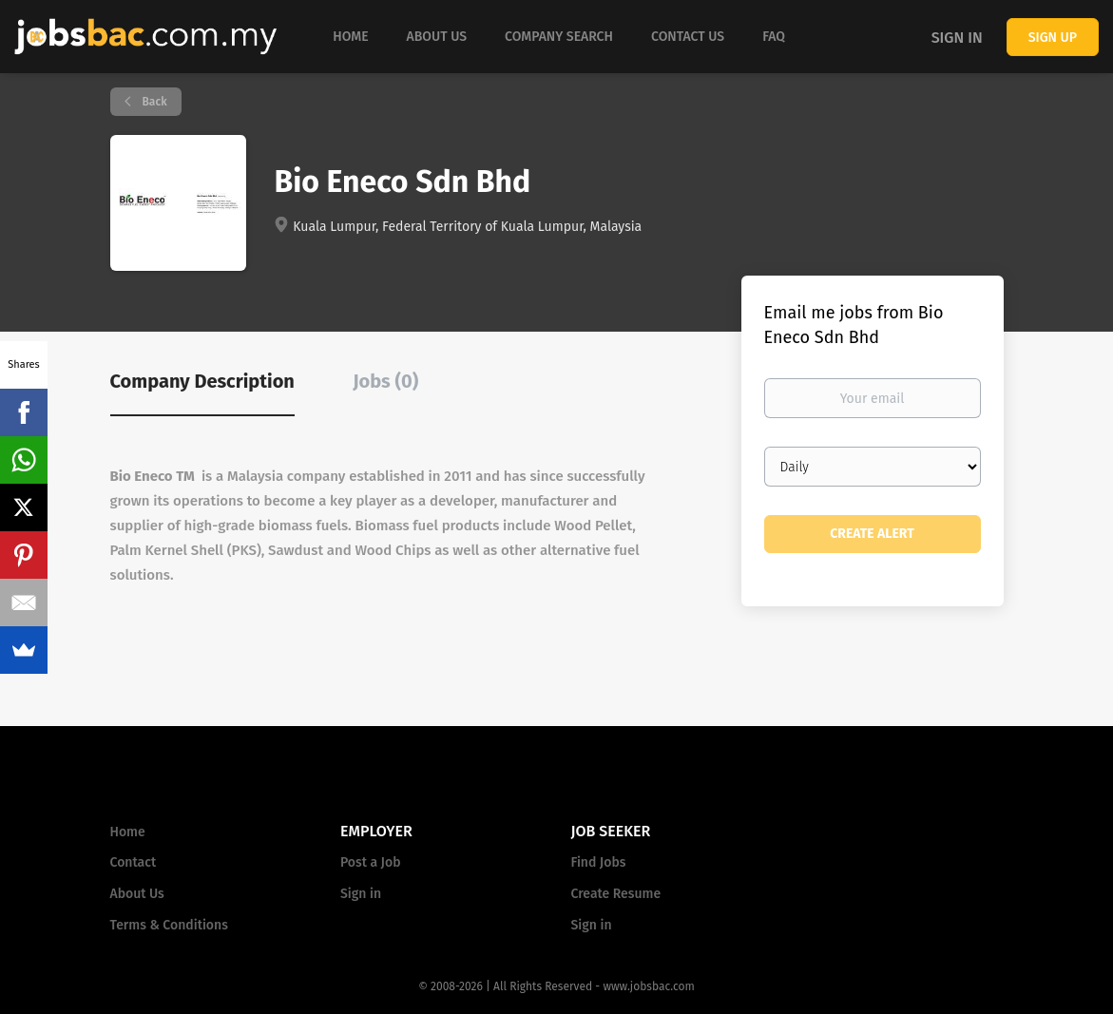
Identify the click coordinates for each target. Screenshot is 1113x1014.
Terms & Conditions (169, 925)
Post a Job (370, 862)
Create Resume (616, 894)
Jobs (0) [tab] (385, 381)
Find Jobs (598, 862)
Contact (133, 862)
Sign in (957, 38)
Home (127, 832)
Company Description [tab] (202, 381)
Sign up (1052, 37)
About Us (137, 894)
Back (153, 101)
